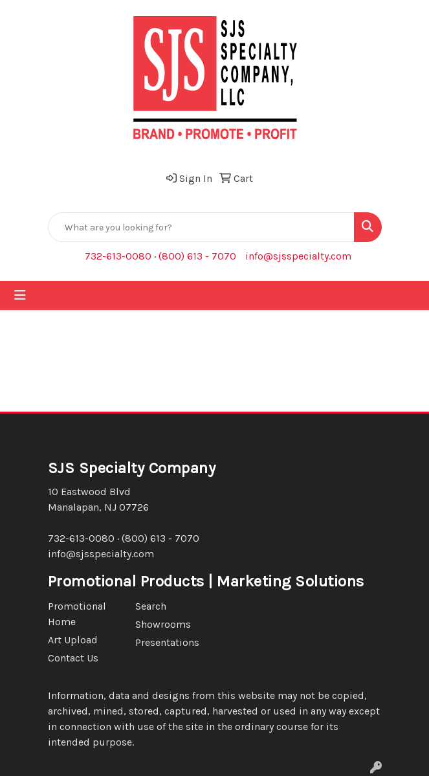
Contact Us (73, 658)
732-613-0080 (118, 256)
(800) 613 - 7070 (197, 256)
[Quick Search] (201, 227)
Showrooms (163, 624)
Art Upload (73, 640)
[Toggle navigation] (20, 295)
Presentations (167, 642)
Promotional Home (77, 614)
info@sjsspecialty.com (298, 256)
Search (150, 606)
